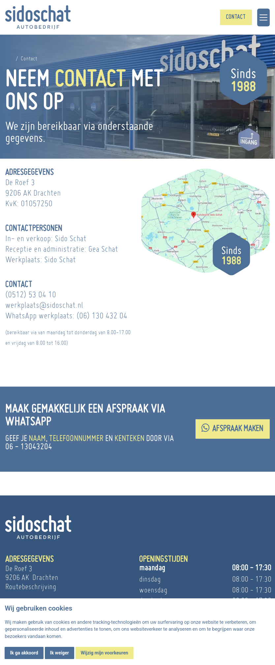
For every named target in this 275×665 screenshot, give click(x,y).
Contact (236, 17)
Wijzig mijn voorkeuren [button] (104, 652)
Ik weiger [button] (59, 652)
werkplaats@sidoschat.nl (44, 305)
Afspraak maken (232, 428)
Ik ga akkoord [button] (24, 652)
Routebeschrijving (30, 586)
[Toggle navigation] (263, 17)
